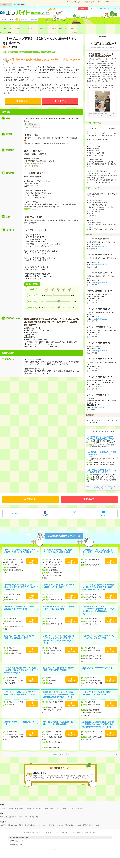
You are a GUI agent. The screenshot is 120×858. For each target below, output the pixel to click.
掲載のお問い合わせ (91, 832)
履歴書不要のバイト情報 (91, 825)
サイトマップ (116, 8)
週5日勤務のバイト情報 (73, 825)
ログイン (92, 8)
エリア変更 (45, 13)
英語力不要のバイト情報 (55, 825)
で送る (16, 513)
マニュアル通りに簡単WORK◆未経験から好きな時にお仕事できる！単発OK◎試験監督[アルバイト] (98, 587)
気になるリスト (11, 19)
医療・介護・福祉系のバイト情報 (11, 817)
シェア (45, 515)
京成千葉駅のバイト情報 (23, 808)
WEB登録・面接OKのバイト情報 (11, 825)
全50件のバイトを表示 (60, 754)
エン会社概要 (77, 832)
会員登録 (83, 8)
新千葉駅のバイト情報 (40, 808)
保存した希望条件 (30, 19)
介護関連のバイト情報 (31, 817)
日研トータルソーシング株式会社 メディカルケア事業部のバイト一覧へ (101, 487)
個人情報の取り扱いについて (32, 832)
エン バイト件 (19, 4)
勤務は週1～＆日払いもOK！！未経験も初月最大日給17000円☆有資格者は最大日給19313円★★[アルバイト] (59, 694)
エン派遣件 (6, 4)
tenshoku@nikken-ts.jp (99, 246)
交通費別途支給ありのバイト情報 (34, 825)
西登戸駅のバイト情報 (75, 808)
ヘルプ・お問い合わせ (105, 8)
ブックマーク (103, 515)
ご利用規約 (48, 832)
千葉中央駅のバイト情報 (58, 808)
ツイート (74, 515)
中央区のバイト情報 (6, 808)
